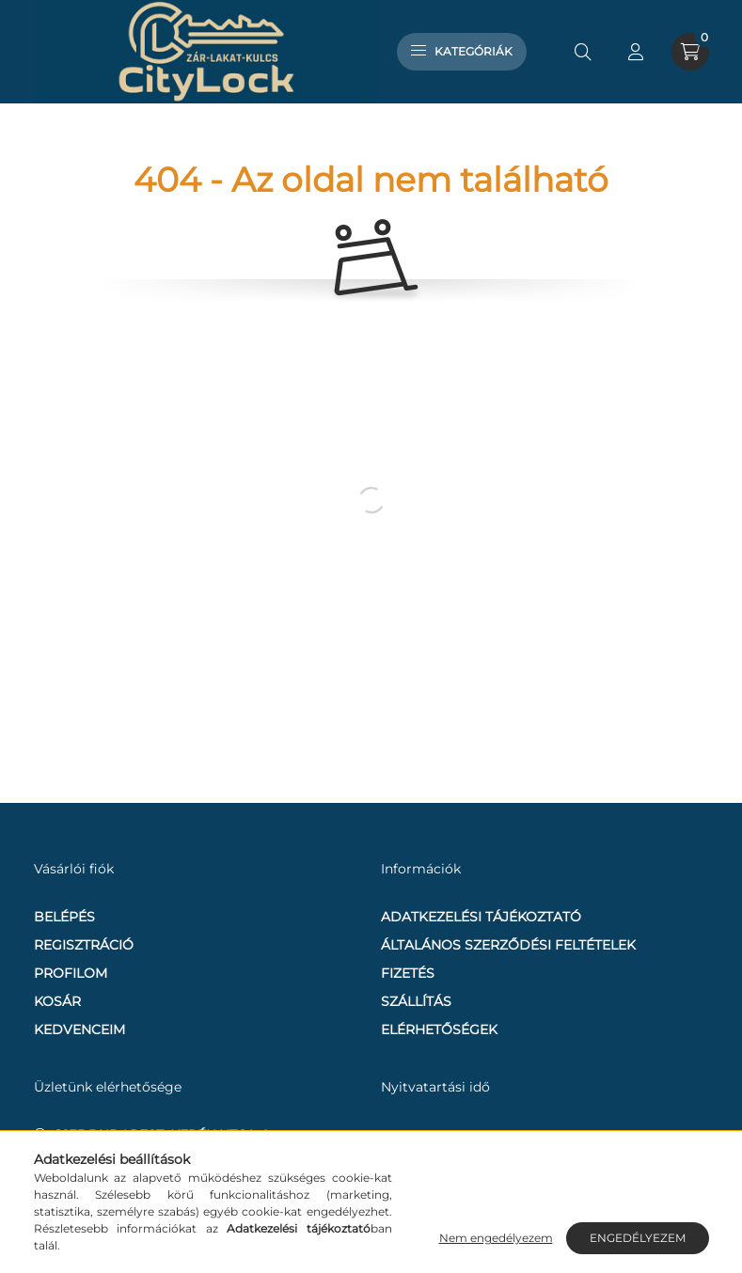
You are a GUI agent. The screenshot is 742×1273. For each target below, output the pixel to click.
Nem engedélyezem (496, 1238)
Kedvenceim (79, 1029)
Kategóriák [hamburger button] (462, 51)
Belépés (64, 916)
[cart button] (690, 52)
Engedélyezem (638, 1238)
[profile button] (636, 52)
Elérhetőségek (439, 1029)
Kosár (57, 1001)
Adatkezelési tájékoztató (481, 916)
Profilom (70, 973)
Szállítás (416, 1001)
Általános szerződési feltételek (508, 944)
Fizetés (407, 973)
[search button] (583, 52)
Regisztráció (84, 944)
